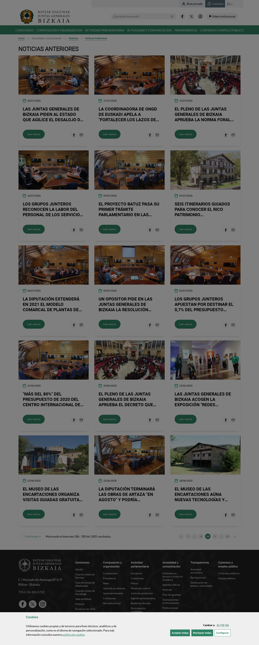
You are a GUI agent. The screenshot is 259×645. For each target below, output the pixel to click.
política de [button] (73, 634)
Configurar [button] (223, 632)
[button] (218, 625)
